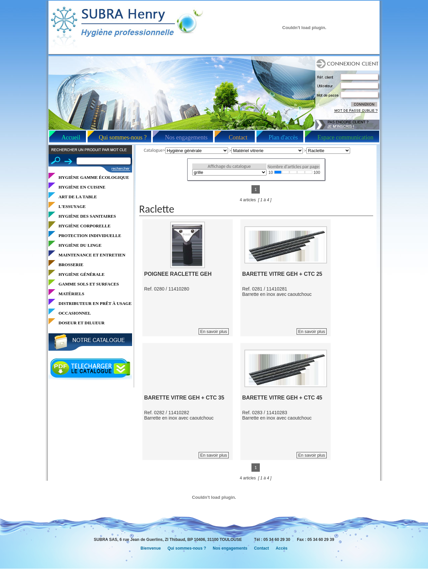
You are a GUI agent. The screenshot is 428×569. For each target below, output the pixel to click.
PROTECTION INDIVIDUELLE (90, 235)
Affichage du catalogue (229, 166)
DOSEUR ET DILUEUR (82, 322)
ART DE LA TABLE (78, 196)
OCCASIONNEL (75, 313)
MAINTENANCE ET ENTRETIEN (92, 254)
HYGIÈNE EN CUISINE (82, 187)
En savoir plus (213, 331)
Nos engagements (186, 137)
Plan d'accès (283, 137)
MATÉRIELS (71, 293)
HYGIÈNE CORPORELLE (85, 225)
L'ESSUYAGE (72, 206)
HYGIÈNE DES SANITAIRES (87, 216)
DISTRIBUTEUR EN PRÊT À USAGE (95, 303)
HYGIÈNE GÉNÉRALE (82, 274)
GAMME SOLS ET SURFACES (89, 284)
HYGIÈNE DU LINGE (80, 245)
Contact (238, 137)
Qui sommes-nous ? (123, 137)
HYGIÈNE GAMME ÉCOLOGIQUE (94, 177)
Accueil (71, 137)
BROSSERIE (71, 264)
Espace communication (345, 137)
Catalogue (153, 150)
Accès (281, 548)
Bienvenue (150, 548)
